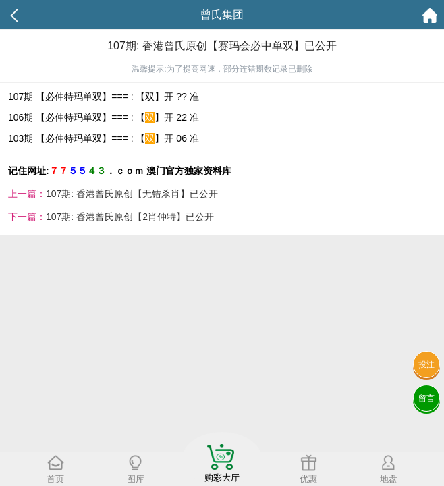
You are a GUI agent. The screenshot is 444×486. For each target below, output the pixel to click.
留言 (426, 398)
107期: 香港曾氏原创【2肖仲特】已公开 (130, 216)
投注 (426, 364)
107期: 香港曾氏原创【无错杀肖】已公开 (132, 193)
